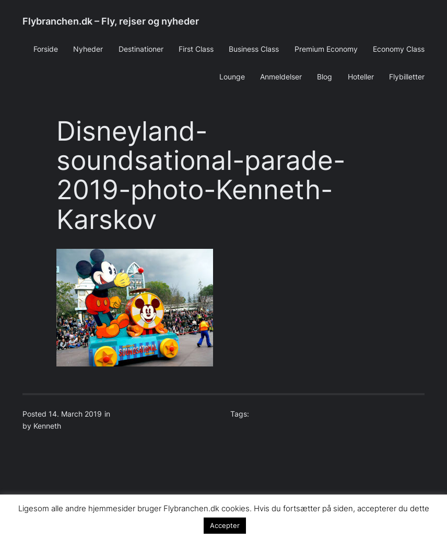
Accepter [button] (225, 525)
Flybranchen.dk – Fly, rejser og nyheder (110, 21)
